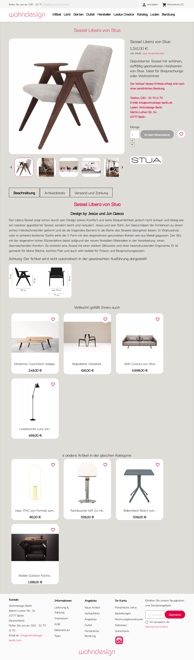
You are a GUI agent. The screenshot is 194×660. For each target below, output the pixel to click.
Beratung (168, 14)
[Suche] (89, 4)
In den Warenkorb (157, 134)
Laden (154, 14)
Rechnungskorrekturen (129, 619)
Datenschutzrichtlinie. (157, 626)
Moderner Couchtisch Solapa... (35, 363)
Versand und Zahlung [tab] (91, 193)
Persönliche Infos (125, 607)
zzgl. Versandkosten (153, 53)
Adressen (121, 624)
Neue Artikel (92, 607)
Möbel (56, 14)
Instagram (119, 640)
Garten (78, 14)
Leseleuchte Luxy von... (35, 428)
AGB (57, 624)
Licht (67, 14)
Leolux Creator (123, 14)
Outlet (90, 14)
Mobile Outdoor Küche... (35, 575)
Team (57, 635)
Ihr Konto (121, 600)
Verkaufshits (92, 613)
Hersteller (104, 14)
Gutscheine (122, 630)
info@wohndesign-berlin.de (155, 102)
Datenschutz (62, 629)
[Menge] (134, 134)
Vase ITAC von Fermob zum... (35, 510)
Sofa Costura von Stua (139, 363)
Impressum (61, 618)
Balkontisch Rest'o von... (140, 510)
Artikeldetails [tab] (55, 193)
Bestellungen (123, 613)
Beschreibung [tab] (24, 193)
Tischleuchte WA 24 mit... (87, 510)
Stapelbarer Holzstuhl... (87, 363)
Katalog (142, 14)
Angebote (91, 619)
